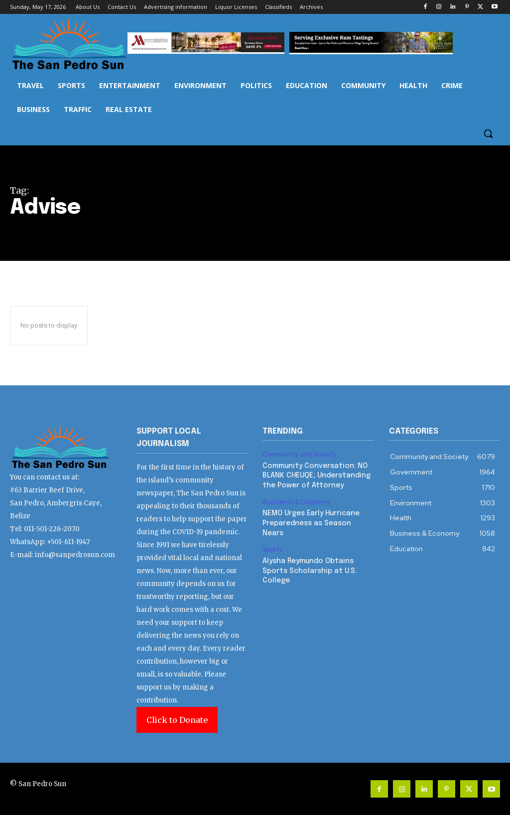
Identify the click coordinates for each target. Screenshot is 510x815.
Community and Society (299, 455)
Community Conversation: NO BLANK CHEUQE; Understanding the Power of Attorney (316, 476)
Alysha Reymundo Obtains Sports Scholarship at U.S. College (309, 571)
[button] (488, 133)
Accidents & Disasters (296, 502)
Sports (272, 550)
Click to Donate (177, 720)
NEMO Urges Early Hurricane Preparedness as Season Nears (311, 523)
